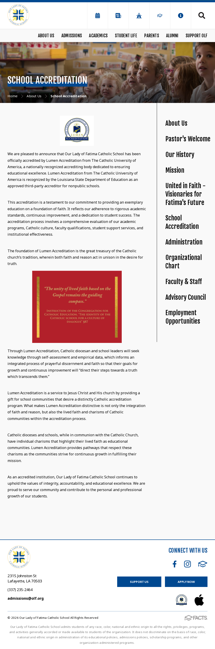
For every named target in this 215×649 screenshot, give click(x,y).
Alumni (172, 35)
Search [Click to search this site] (201, 15)
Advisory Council (185, 297)
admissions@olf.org (26, 598)
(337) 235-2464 (20, 589)
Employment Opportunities (182, 317)
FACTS (202, 564)
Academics (98, 35)
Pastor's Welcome (187, 139)
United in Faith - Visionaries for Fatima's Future (185, 194)
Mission (174, 170)
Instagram (187, 564)
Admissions (71, 35)
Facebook (174, 564)
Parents (151, 35)
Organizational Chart (183, 262)
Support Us (139, 582)
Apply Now (186, 582)
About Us (46, 35)
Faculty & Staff (183, 282)
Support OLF (196, 35)
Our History (179, 155)
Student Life (126, 35)
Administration (183, 242)
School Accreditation (182, 222)
